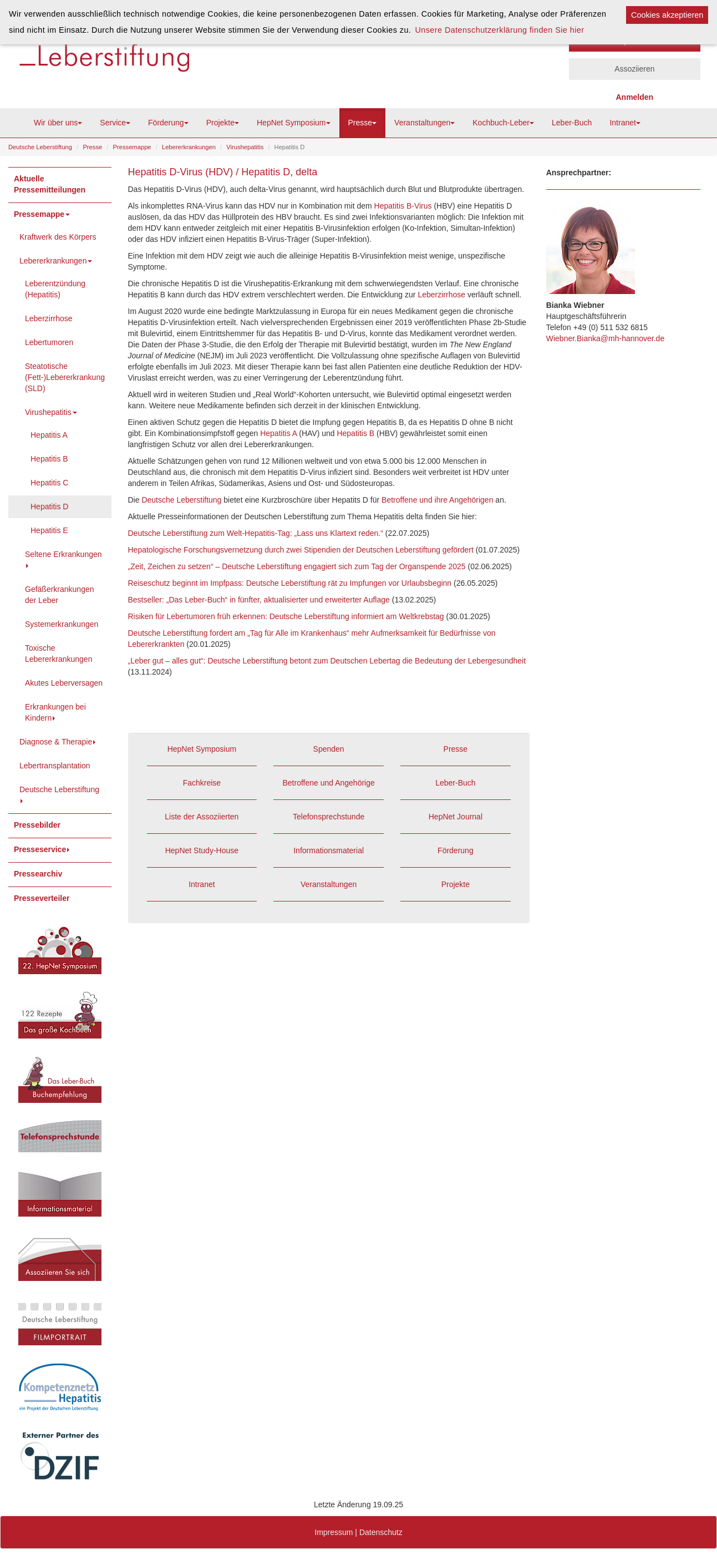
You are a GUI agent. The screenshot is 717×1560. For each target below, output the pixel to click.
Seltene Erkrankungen (63, 559)
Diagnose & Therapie (58, 741)
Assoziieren (634, 68)
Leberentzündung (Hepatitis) (55, 289)
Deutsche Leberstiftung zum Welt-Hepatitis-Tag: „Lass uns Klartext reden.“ (255, 533)
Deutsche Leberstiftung (40, 147)
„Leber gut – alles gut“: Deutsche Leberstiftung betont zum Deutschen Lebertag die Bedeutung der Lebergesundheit (327, 660)
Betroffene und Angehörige (328, 782)
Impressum (333, 1532)
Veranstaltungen (424, 122)
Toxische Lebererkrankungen (58, 653)
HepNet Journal (455, 816)
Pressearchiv (38, 873)
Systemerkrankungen (61, 624)
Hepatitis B (49, 458)
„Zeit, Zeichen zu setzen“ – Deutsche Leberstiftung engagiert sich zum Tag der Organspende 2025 (297, 566)
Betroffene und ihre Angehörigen (437, 499)
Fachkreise (202, 782)
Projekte (222, 122)
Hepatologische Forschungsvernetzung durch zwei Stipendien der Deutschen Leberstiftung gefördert (302, 549)
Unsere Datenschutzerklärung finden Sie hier (499, 30)
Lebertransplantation (54, 765)
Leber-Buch (572, 122)
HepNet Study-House (201, 850)
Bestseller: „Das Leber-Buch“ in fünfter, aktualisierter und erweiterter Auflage (259, 599)
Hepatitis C (49, 482)
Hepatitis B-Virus (403, 205)
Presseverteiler (41, 898)
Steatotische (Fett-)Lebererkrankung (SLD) (65, 377)
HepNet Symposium (293, 122)
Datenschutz (381, 1532)
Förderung (168, 122)
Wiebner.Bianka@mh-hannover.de (605, 338)
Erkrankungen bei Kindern (55, 712)
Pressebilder (37, 824)
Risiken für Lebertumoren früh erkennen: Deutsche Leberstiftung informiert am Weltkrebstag (286, 616)
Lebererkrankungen (189, 147)
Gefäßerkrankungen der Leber (59, 595)
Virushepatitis (244, 147)
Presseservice (43, 849)
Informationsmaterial (328, 850)
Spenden (328, 748)
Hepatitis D (49, 506)
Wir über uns (58, 122)
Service (115, 122)
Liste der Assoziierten (201, 816)
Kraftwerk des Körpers (57, 236)
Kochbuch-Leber (503, 122)
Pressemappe (132, 147)
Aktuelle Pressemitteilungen (49, 184)
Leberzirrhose (49, 318)
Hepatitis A (49, 434)
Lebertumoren (49, 342)
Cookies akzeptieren (667, 15)
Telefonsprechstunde (328, 816)
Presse (362, 122)
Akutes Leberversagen (64, 682)
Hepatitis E (49, 530)
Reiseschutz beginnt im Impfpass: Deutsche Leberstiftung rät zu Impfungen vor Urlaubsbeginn (290, 583)
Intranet (624, 122)
